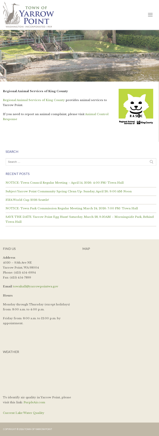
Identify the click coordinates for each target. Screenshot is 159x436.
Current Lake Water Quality (23, 413)
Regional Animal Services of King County (34, 100)
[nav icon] (150, 14)
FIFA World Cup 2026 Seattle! (27, 200)
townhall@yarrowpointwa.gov (35, 286)
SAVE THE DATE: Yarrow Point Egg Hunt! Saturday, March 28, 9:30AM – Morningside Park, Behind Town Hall (80, 219)
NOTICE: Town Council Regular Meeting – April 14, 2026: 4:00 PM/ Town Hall (65, 182)
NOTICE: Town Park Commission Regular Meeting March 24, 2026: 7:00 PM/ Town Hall (72, 208)
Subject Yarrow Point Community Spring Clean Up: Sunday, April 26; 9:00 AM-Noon (69, 191)
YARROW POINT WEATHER (40, 373)
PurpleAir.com (34, 402)
